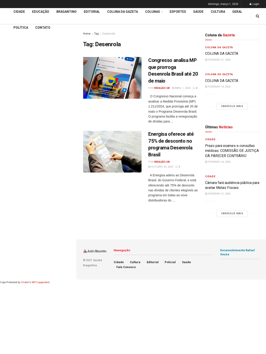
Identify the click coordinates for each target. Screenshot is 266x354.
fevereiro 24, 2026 (218, 161)
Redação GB (162, 88)
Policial (170, 262)
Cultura (218, 11)
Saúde (198, 11)
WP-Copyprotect (40, 282)
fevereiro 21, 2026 (218, 59)
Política (20, 27)
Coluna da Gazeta (122, 11)
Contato (42, 27)
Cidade (9, 129)
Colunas (152, 11)
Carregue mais (38, 94)
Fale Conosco (126, 267)
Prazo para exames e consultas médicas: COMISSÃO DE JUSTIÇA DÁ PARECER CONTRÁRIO (232, 151)
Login (254, 4)
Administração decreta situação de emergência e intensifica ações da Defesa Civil (37, 51)
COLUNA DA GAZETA (221, 53)
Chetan (25, 282)
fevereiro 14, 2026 (218, 86)
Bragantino (66, 11)
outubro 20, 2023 (160, 166)
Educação (11, 138)
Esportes (178, 11)
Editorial (10, 147)
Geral (237, 11)
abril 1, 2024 (181, 88)
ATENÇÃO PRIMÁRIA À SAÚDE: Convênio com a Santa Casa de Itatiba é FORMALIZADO (37, 66)
